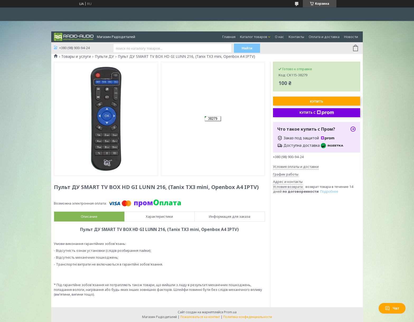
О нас (279, 36)
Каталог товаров (253, 36)
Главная (229, 36)
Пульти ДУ (104, 56)
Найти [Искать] (247, 48)
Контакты (296, 36)
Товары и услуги (76, 56)
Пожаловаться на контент (200, 317)
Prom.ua (230, 312)
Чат (392, 308)
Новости (351, 36)
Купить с (316, 112)
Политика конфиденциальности (247, 317)
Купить (316, 101)
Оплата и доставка (324, 36)
